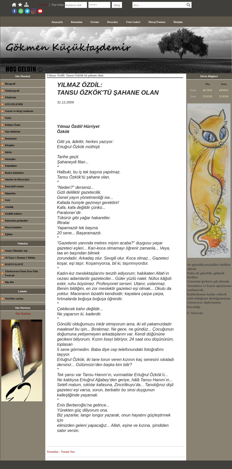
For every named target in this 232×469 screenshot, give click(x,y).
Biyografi (10, 83)
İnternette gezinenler (16, 220)
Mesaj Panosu (156, 21)
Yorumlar (52, 452)
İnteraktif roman (14, 186)
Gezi (7, 200)
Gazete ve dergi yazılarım (19, 111)
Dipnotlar (10, 193)
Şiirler (8, 152)
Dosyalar (112, 21)
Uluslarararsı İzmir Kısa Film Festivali (21, 273)
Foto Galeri (133, 21)
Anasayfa (57, 21)
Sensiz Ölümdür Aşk (16, 250)
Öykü (8, 118)
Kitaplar (10, 145)
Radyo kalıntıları (14, 172)
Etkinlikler (11, 165)
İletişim (178, 21)
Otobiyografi (12, 90)
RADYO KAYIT (14, 264)
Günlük (9, 207)
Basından (76, 21)
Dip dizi (9, 282)
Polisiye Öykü (12, 124)
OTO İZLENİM (14, 104)
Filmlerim (10, 97)
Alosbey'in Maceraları (17, 179)
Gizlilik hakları (13, 213)
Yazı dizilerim (12, 131)
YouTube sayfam (14, 298)
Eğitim (9, 234)
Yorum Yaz (68, 452)
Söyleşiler (10, 159)
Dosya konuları (13, 227)
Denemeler (11, 138)
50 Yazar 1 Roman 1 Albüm (20, 257)
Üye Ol (43, 4)
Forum (95, 21)
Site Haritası (23, 313)
